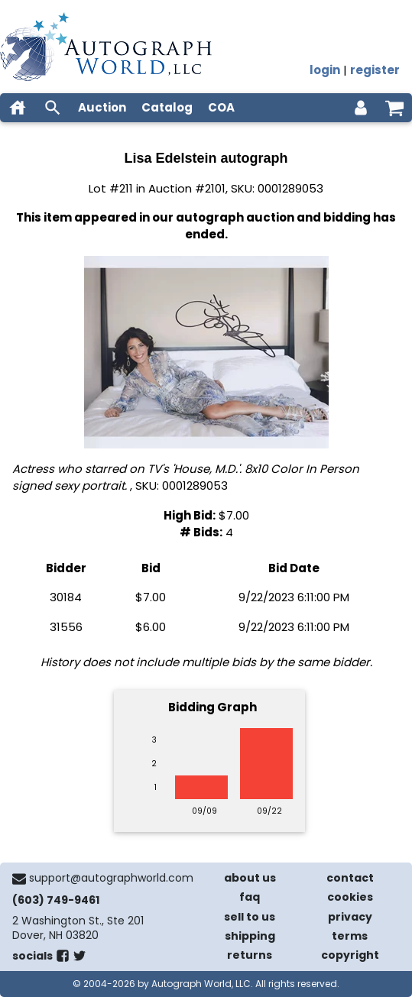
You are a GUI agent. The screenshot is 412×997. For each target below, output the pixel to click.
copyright (350, 955)
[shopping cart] (394, 108)
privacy (350, 916)
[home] (18, 108)
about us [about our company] (250, 877)
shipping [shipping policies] (250, 936)
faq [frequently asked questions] (249, 897)
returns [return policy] (249, 955)
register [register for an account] (375, 70)
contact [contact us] (350, 877)
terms (350, 936)
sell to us (249, 916)
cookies (350, 897)
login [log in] (325, 70)
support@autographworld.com (111, 877)
